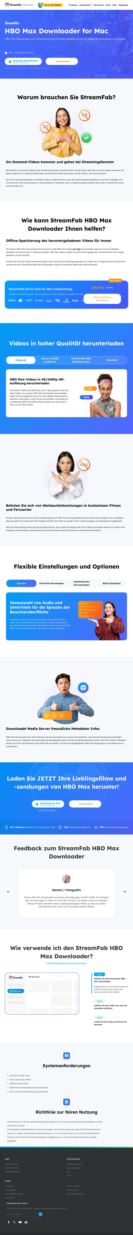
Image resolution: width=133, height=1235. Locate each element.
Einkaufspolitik (72, 1190)
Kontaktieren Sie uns (75, 1164)
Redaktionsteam (11, 1168)
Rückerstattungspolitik (76, 1194)
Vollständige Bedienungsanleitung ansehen (66, 963)
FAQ (68, 1172)
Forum (69, 1175)
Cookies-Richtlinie (74, 1186)
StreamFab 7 (85, 5)
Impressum (9, 1186)
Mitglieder (123, 5)
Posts (107, 5)
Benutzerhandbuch (74, 1168)
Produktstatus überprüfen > (40, 68)
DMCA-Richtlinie (11, 1190)
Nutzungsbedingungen (14, 1194)
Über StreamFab (11, 1164)
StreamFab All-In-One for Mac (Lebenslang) (40, 289)
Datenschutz (10, 1198)
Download (98, 5)
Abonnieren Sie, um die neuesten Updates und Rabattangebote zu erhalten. (37, 1208)
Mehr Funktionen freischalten (102, 299)
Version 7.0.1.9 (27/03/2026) (16, 68)
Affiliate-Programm (12, 1172)
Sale (114, 5)
